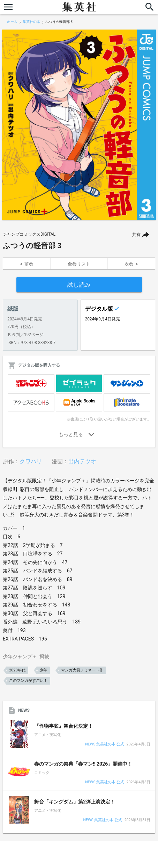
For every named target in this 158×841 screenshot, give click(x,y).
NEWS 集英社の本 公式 (104, 744)
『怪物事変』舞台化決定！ (63, 726)
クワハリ (31, 461)
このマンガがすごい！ (28, 680)
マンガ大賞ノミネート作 (82, 670)
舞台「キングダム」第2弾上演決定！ (74, 802)
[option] (79, 124)
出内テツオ (82, 461)
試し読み (79, 284)
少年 (43, 670)
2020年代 (17, 670)
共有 (136, 234)
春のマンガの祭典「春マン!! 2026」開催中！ (83, 764)
